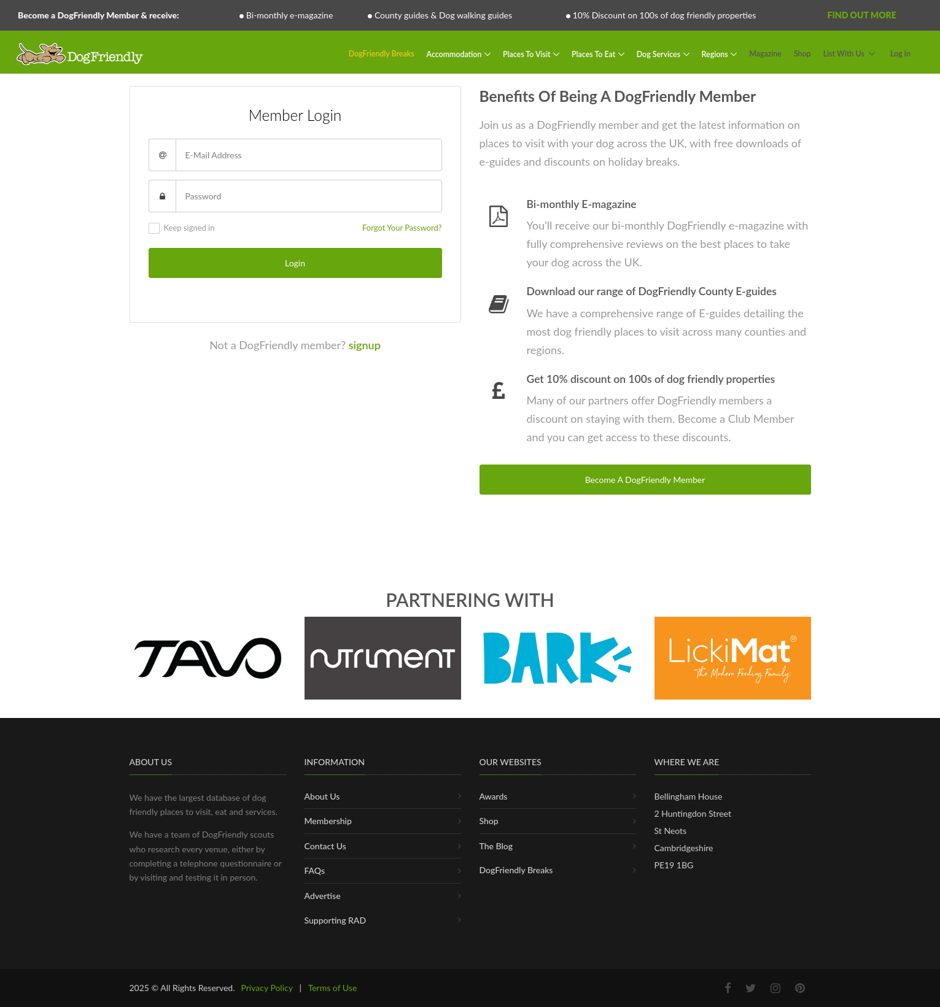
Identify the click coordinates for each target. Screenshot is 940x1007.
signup (365, 345)
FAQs (315, 870)
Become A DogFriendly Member (645, 479)
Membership (328, 821)
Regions (716, 53)
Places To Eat (594, 53)
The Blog (496, 846)
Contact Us (325, 846)
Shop (802, 53)
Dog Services (659, 53)
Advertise (323, 895)
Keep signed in (182, 228)
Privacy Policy (266, 987)
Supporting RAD (336, 920)
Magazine (765, 53)
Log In (900, 53)
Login (295, 263)
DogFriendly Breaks (381, 53)
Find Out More (861, 15)
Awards (494, 796)
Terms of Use (332, 987)
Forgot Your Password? (401, 228)
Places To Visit (528, 53)
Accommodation (455, 53)
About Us (322, 796)
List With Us (843, 53)
